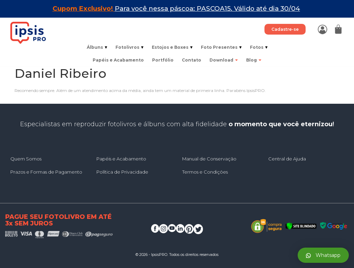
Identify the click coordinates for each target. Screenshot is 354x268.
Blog (253, 60)
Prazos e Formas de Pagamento (46, 172)
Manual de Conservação (209, 158)
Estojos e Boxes (172, 47)
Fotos (259, 47)
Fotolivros (129, 47)
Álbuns (97, 47)
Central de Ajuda (287, 158)
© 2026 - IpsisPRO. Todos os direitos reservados (177, 254)
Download (223, 60)
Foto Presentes (221, 47)
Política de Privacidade (122, 172)
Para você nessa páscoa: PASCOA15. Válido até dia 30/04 (207, 8)
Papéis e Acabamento (118, 60)
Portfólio (163, 60)
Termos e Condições (205, 172)
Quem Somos (25, 158)
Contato (191, 60)
